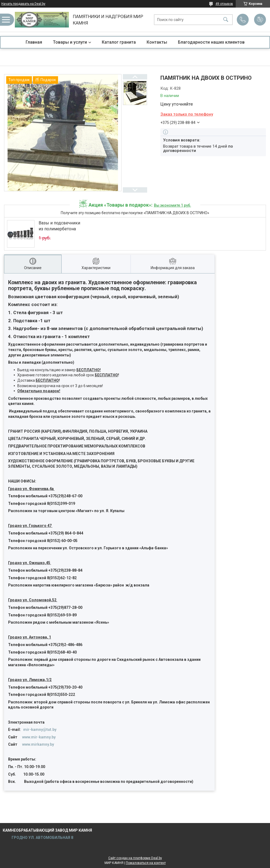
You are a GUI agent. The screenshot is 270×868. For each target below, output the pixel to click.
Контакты (157, 42)
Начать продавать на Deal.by (23, 4)
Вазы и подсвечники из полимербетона (59, 225)
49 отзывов (224, 4)
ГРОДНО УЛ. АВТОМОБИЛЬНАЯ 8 (42, 837)
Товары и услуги (70, 42)
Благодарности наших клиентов (211, 42)
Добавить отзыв (260, 20)
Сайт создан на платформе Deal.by (135, 858)
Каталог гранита (119, 42)
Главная (34, 42)
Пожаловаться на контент (146, 863)
